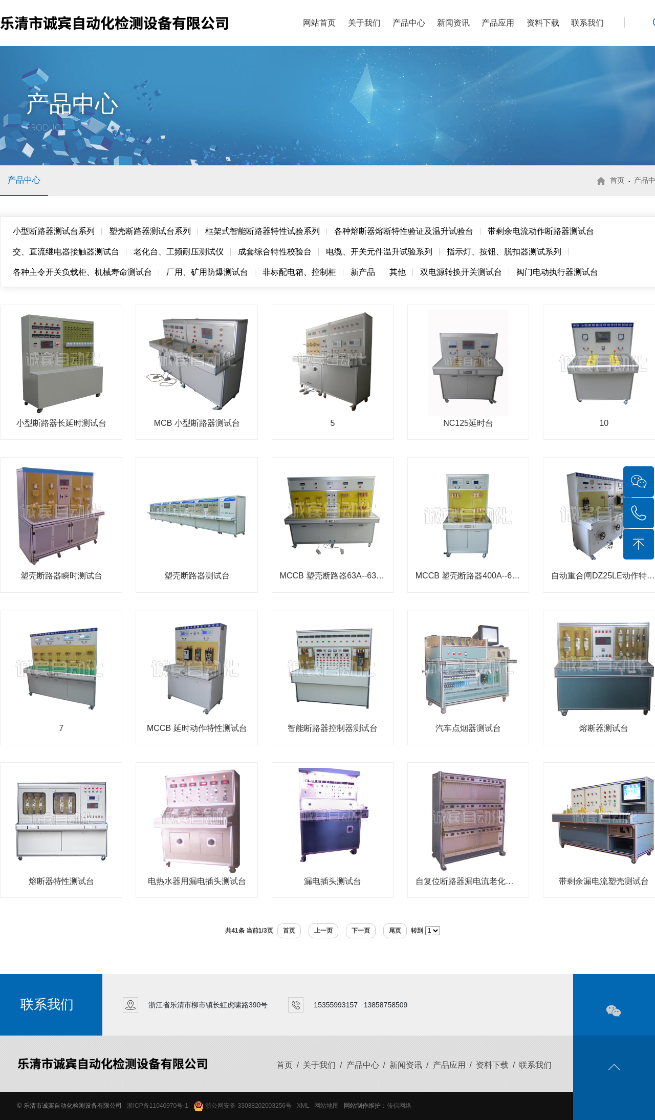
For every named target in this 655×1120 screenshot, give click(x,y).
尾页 (395, 930)
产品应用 (498, 22)
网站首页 (319, 22)
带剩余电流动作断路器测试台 (541, 231)
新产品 (363, 272)
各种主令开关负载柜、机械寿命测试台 (82, 272)
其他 (397, 272)
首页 (617, 180)
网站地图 (326, 1105)
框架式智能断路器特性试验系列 (262, 231)
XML (303, 1105)
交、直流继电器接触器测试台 (66, 251)
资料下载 (543, 22)
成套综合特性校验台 (275, 251)
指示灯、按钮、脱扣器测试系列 (504, 251)
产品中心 (408, 22)
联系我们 (587, 22)
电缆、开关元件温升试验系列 (379, 251)
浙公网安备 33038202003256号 (242, 1105)
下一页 (361, 930)
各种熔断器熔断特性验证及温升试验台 (403, 231)
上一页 (323, 930)
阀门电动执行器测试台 (557, 272)
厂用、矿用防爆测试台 (207, 272)
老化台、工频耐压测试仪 (179, 251)
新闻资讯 (453, 22)
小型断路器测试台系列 (54, 231)
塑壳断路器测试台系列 (150, 231)
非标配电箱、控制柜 (299, 272)
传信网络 (399, 1105)
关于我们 (364, 22)
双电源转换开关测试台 (461, 272)
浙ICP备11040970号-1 (157, 1105)
